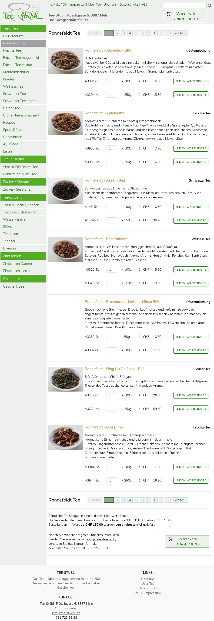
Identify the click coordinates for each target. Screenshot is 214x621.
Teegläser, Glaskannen (20, 212)
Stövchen (10, 226)
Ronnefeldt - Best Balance (106, 239)
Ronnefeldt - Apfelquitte (104, 113)
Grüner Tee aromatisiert (21, 115)
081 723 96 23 (66, 617)
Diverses (9, 248)
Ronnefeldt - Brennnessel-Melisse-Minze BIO (122, 301)
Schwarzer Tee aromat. (20, 101)
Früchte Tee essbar (17, 65)
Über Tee (94, 4)
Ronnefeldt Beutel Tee (20, 174)
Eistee (7, 151)
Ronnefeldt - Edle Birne (104, 427)
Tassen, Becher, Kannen (21, 205)
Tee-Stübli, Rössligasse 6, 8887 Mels (66, 603)
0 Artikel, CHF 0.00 (185, 16)
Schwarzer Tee (14, 93)
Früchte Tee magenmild (21, 57)
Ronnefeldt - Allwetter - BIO (108, 50)
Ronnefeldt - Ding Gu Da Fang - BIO (114, 369)
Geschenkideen (14, 286)
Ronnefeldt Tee (14, 43)
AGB (144, 4)
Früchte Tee (12, 50)
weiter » (180, 33)
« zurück (95, 33)
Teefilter (9, 241)
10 (169, 33)
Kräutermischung (16, 72)
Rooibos (9, 122)
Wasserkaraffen (15, 219)
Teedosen (10, 234)
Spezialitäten (13, 129)
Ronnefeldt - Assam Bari (105, 180)
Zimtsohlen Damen (17, 263)
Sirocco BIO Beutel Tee (20, 167)
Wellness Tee (13, 86)
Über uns (110, 4)
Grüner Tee (11, 108)
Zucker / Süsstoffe (16, 189)
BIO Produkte (13, 36)
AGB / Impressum (148, 593)
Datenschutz (129, 4)
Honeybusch (12, 137)
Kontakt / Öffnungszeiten (66, 4)
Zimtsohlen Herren (17, 271)
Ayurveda (10, 144)
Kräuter (8, 79)
